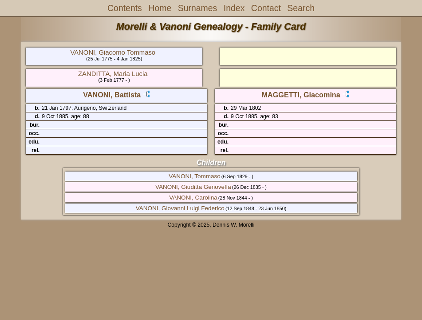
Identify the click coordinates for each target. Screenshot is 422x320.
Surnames (197, 8)
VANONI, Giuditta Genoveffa (193, 187)
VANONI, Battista (112, 95)
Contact (266, 8)
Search (301, 8)
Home (159, 8)
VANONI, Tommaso (195, 176)
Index (234, 8)
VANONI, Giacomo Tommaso (112, 52)
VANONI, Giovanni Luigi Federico (180, 208)
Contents (124, 8)
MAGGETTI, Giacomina (301, 95)
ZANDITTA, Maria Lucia (112, 73)
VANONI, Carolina (193, 197)
